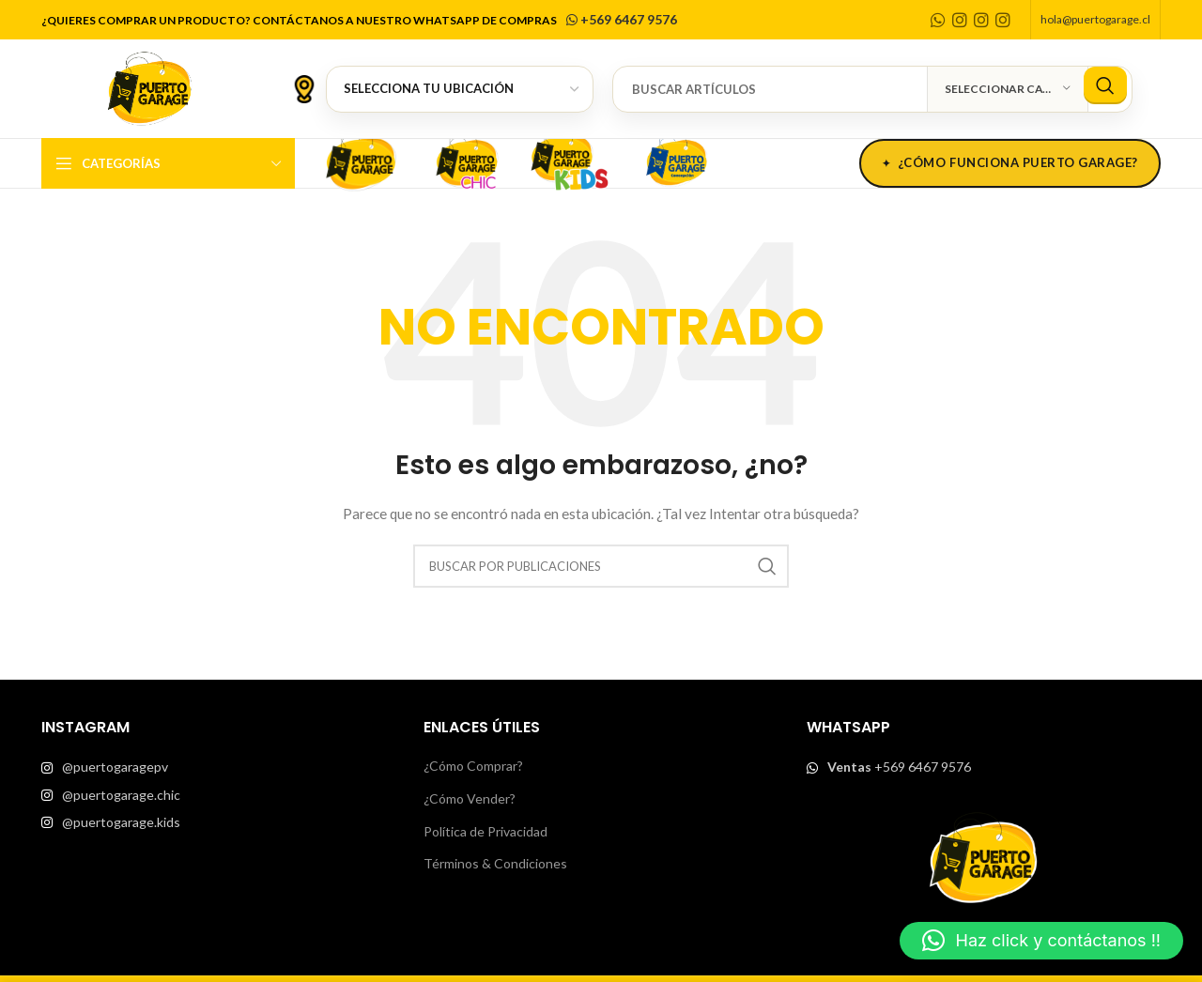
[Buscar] (872, 89)
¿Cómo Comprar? (473, 766)
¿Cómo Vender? (470, 798)
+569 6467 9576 (620, 19)
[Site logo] (149, 87)
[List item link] (218, 767)
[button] (1041, 940)
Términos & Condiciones (495, 863)
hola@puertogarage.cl (1095, 19)
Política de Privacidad (485, 831)
